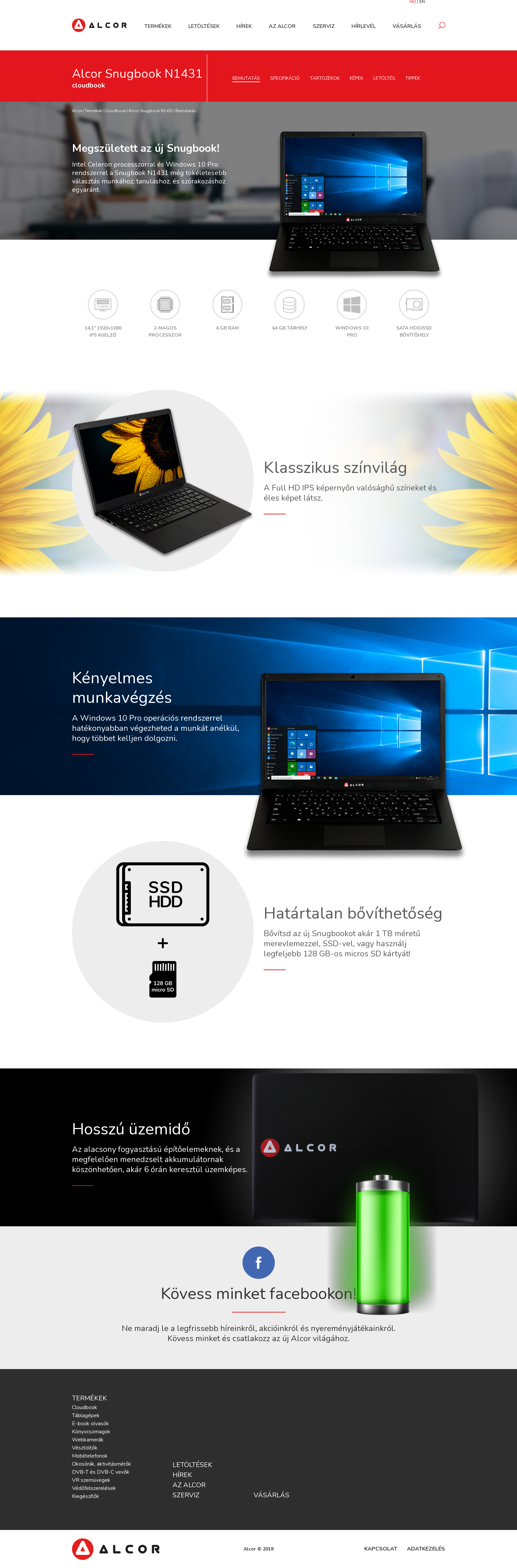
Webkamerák (88, 1439)
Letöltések (204, 28)
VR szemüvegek (91, 1480)
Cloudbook (115, 110)
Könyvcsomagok (91, 1431)
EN (422, 3)
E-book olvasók (90, 1423)
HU (413, 3)
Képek (356, 78)
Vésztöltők (85, 1448)
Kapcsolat (380, 1549)
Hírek (244, 28)
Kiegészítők (85, 1496)
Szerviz (324, 28)
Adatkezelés (426, 1549)
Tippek (412, 78)
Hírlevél (364, 28)
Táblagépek (86, 1415)
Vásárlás (407, 28)
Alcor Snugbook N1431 (150, 110)
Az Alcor (282, 28)
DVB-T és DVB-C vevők (101, 1472)
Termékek (158, 28)
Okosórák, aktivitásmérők (101, 1464)
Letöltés (384, 78)
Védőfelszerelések (94, 1488)
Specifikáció (285, 78)
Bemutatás (246, 78)
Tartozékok (325, 78)
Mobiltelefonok (90, 1456)
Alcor (77, 110)
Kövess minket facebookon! (259, 1294)
